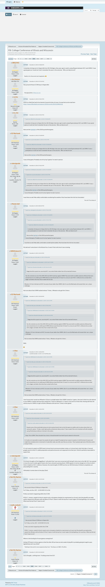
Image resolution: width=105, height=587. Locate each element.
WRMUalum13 (15, 251)
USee (16, 351)
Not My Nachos (15, 477)
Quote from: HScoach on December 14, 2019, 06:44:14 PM (40, 267)
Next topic (93, 54)
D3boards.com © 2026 (93, 583)
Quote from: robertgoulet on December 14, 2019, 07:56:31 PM (38, 210)
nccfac (15, 97)
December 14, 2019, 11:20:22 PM (36, 457)
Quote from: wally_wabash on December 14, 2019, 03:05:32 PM (39, 413)
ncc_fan (15, 113)
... (22, 58)
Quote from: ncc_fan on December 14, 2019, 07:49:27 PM (37, 139)
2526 (38, 58)
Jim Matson (16, 79)
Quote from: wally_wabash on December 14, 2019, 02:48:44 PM (41, 423)
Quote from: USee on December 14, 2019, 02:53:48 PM (38, 418)
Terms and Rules (91, 585)
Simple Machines (20, 584)
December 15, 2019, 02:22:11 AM (36, 507)
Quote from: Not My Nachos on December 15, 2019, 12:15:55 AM (39, 511)
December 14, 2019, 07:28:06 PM (36, 64)
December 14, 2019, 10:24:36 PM (36, 296)
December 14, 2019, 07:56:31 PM (36, 165)
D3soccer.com (37, 92)
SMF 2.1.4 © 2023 (10, 584)
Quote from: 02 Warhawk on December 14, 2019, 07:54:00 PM (38, 169)
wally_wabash (16, 505)
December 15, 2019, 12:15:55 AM (36, 479)
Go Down (11, 58)
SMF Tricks (14, 582)
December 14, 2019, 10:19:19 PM (36, 253)
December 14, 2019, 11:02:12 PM (36, 409)
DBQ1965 (15, 63)
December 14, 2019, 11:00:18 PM (36, 351)
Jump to (72, 574)
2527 (42, 58)
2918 (48, 58)
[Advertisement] (52, 29)
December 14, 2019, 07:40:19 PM (36, 99)
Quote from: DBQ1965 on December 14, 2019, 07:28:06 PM (38, 119)
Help (84, 585)
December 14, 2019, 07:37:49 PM (36, 81)
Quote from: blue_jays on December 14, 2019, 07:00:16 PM (38, 257)
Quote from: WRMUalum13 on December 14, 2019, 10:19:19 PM (39, 300)
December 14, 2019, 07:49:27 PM (36, 114)
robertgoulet (15, 163)
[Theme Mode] (23, 2)
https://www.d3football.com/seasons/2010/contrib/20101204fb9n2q (43, 104)
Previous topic (85, 54)
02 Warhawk (15, 133)
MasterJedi (16, 204)
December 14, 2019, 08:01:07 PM (36, 205)
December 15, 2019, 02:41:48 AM (36, 552)
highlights (33, 129)
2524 (30, 58)
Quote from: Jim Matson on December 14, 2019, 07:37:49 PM (38, 483)
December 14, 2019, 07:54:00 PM (36, 135)
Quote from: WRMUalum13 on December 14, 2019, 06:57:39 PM (40, 262)
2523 (26, 58)
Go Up (10, 566)
